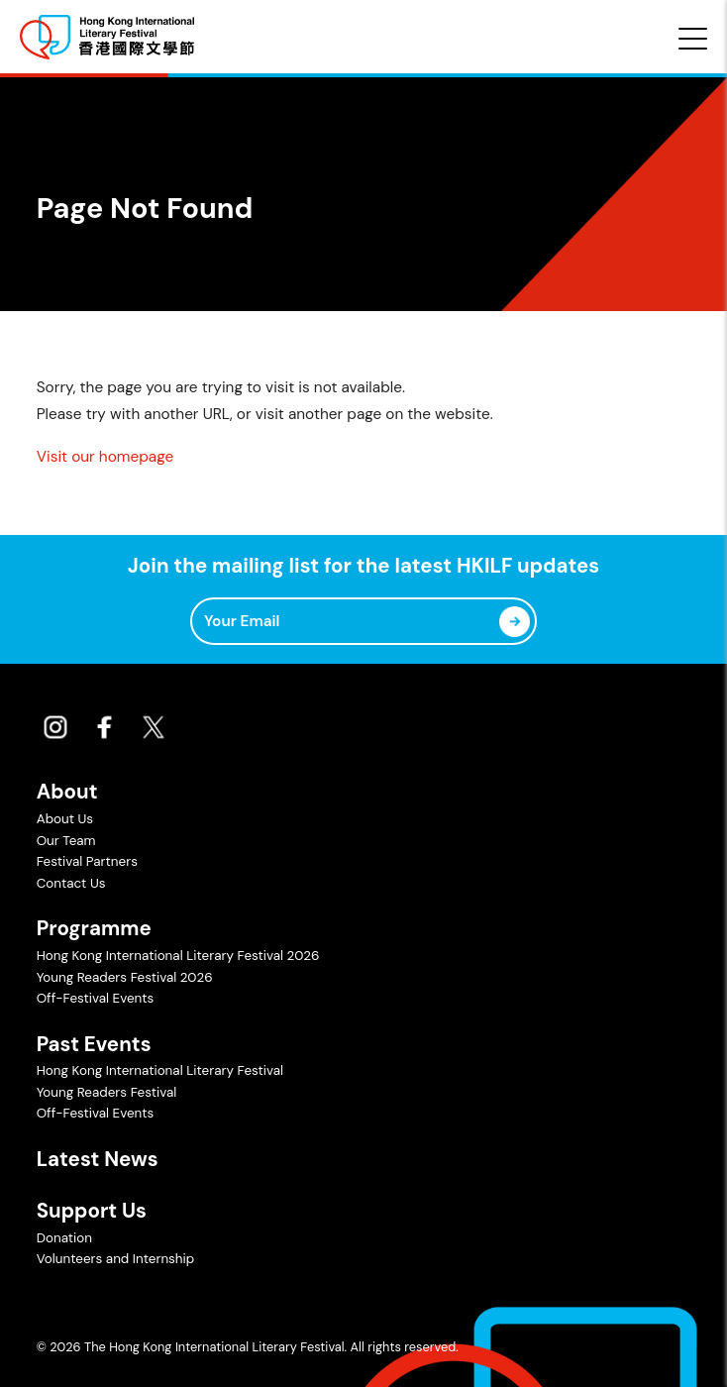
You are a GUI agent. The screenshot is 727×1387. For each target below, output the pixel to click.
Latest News (97, 1159)
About (67, 791)
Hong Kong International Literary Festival (160, 1070)
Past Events (94, 1044)
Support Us (92, 1211)
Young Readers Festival (106, 1092)
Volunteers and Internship (116, 1258)
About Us (65, 818)
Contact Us (71, 883)
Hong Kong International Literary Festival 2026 (178, 955)
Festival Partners (87, 861)
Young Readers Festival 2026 (125, 977)
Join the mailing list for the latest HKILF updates (363, 566)
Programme (94, 928)
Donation (64, 1237)
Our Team (66, 840)
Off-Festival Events (96, 998)
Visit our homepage (105, 457)
